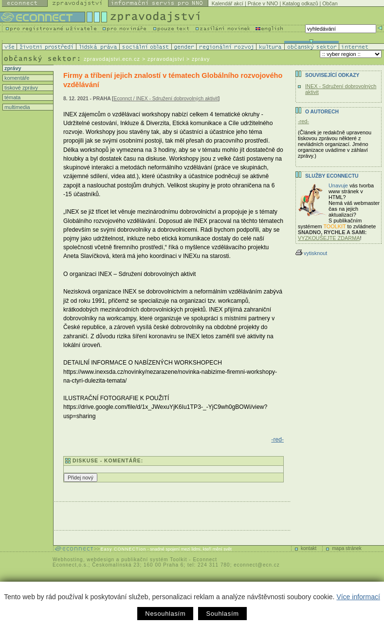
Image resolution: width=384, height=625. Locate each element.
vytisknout (311, 253)
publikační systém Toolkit (154, 559)
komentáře (16, 78)
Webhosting (68, 559)
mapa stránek (347, 548)
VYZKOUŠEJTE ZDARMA (329, 238)
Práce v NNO (263, 3)
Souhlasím (222, 613)
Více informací (358, 597)
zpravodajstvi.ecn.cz (112, 59)
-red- (277, 439)
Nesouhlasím (165, 613)
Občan (329, 3)
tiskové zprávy (20, 88)
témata (11, 97)
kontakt (308, 548)
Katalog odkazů (300, 3)
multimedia (16, 107)
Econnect (205, 559)
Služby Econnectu (331, 176)
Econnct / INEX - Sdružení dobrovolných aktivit (166, 98)
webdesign (100, 559)
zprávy (12, 68)
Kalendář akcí (227, 3)
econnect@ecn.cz (257, 565)
